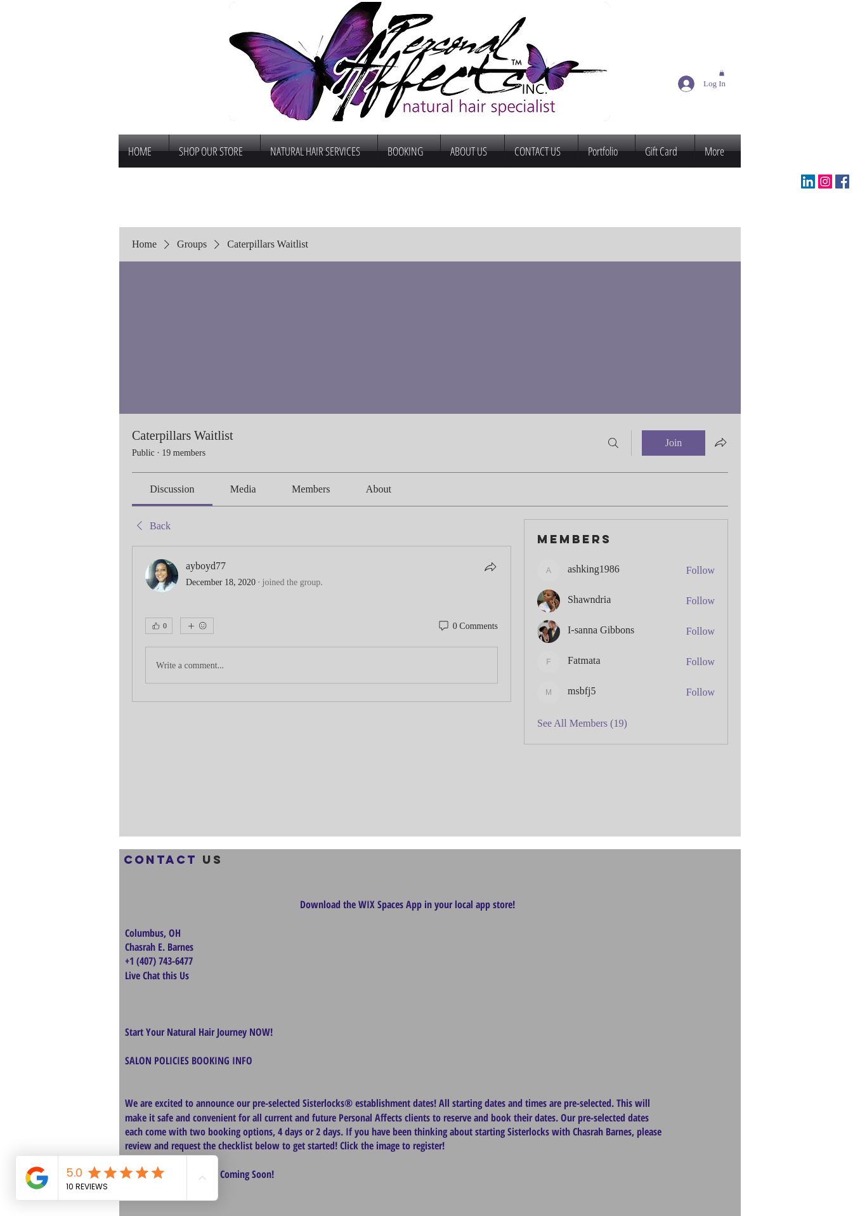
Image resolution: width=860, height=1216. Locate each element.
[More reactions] (197, 626)
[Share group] (720, 442)
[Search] (613, 443)
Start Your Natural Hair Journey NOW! (199, 1032)
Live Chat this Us (158, 975)
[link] (172, 489)
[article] (321, 624)
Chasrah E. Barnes (159, 947)
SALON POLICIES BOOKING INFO (188, 1060)
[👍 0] (159, 626)
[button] (721, 73)
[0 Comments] (467, 626)
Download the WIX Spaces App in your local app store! (407, 904)
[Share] (490, 566)
